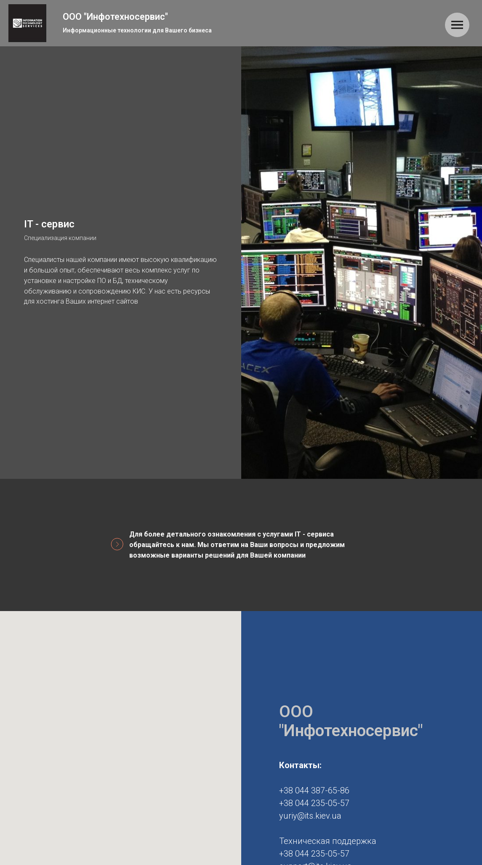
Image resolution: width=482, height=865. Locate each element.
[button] (120, 820)
